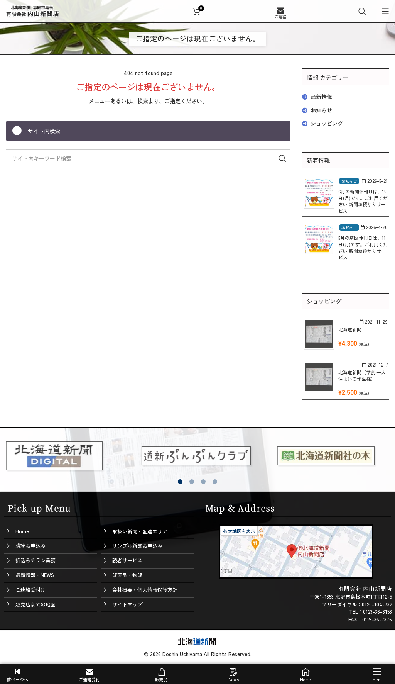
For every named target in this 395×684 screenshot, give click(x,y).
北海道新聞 (349, 329)
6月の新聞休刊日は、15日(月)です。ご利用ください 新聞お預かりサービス (363, 201)
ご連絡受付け (30, 589)
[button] (180, 481)
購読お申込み (30, 545)
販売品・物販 (127, 575)
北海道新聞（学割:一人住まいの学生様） (362, 375)
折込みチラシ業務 (35, 560)
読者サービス (127, 560)
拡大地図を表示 (239, 531)
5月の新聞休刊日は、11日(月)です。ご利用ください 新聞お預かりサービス (363, 247)
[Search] (362, 11)
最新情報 (321, 96)
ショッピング (327, 123)
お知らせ (321, 110)
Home (22, 531)
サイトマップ (127, 604)
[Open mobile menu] (385, 11)
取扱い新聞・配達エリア (139, 531)
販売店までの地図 (35, 604)
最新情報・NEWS (34, 575)
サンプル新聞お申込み (137, 545)
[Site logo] (33, 10)
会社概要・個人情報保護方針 (144, 589)
